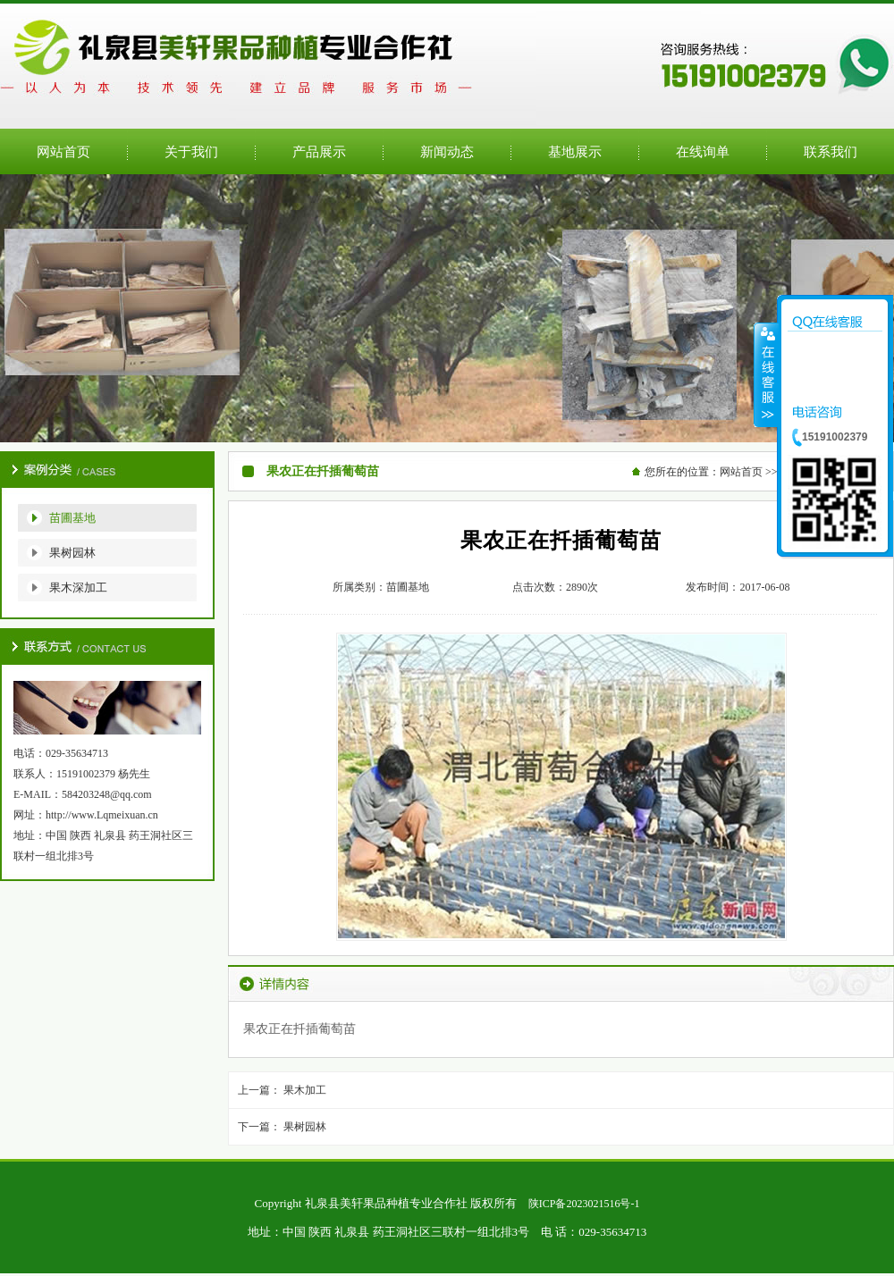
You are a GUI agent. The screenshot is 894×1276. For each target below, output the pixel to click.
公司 (447, 308)
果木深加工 (78, 587)
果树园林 (72, 552)
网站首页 (741, 472)
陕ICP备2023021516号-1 (584, 1203)
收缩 (766, 374)
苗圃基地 (72, 518)
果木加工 (304, 1090)
